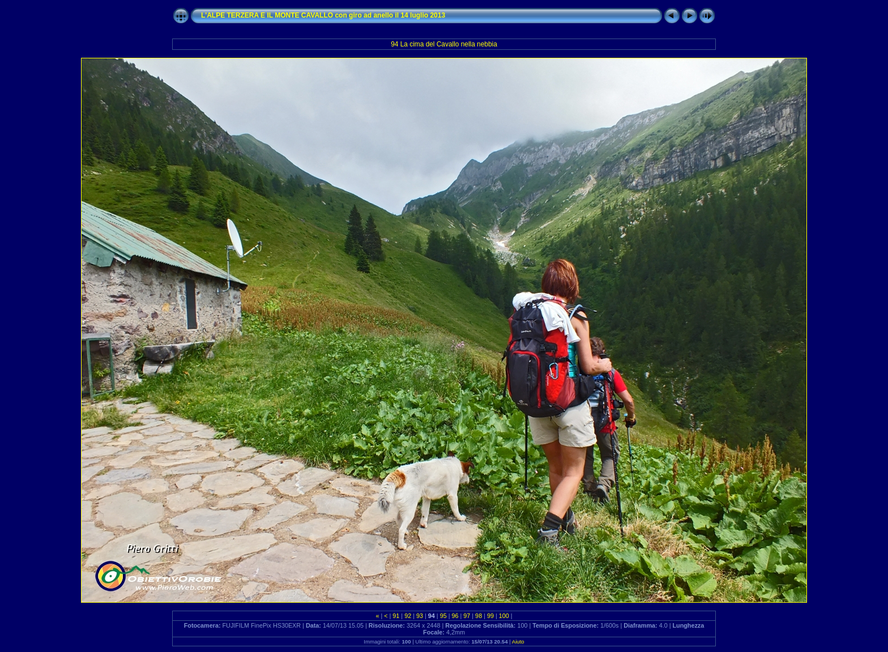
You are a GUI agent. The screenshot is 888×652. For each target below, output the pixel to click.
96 (455, 615)
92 (408, 615)
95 (443, 615)
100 (504, 615)
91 (396, 615)
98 (478, 615)
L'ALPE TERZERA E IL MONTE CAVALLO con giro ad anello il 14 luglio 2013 (323, 15)
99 (490, 615)
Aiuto (518, 641)
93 (420, 615)
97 (467, 615)
